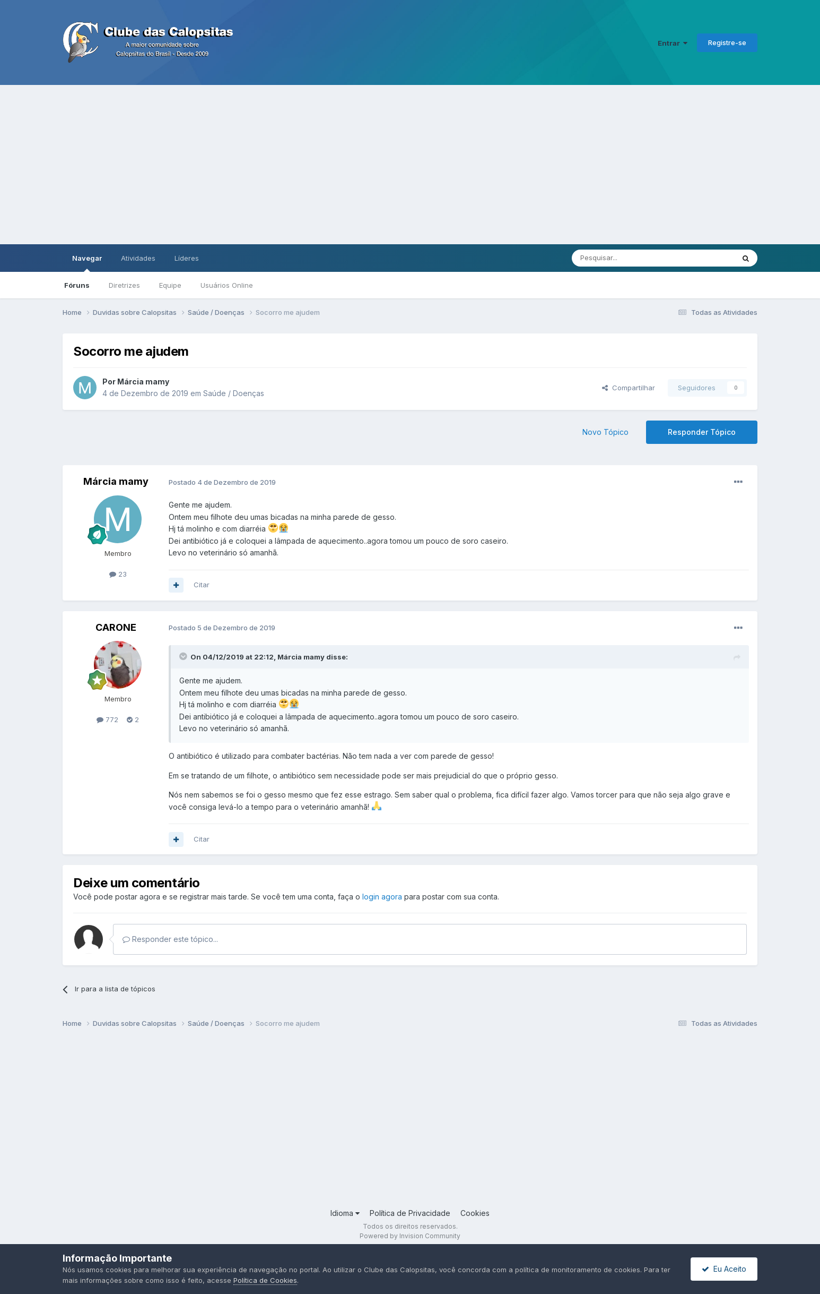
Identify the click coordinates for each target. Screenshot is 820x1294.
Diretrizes (124, 285)
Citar (202, 584)
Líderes (187, 258)
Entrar (672, 43)
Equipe (170, 285)
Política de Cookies (265, 1280)
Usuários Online (226, 285)
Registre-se (727, 42)
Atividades (138, 258)
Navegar (87, 263)
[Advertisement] (410, 164)
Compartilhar (628, 387)
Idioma (345, 1213)
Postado (222, 482)
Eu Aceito (724, 1268)
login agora (382, 896)
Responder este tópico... (170, 939)
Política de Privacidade (410, 1213)
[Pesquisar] (624, 258)
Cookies (475, 1213)
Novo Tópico (605, 431)
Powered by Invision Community (410, 1236)
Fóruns (77, 285)
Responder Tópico (702, 431)
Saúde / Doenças (233, 393)
